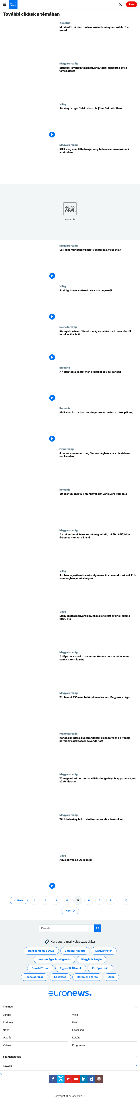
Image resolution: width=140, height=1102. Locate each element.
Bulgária (64, 367)
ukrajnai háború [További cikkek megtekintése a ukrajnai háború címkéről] (75, 950)
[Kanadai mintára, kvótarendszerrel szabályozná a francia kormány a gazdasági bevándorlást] (98, 752)
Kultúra (76, 1037)
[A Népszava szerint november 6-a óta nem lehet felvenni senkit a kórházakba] (98, 671)
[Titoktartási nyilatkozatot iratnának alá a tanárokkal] (98, 834)
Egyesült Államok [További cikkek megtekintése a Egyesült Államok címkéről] (71, 968)
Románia (64, 408)
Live (131, 4)
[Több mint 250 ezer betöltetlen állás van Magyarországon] (98, 712)
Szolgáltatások (12, 1056)
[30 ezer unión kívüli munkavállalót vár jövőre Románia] (98, 508)
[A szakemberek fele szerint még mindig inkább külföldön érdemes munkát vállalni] (98, 549)
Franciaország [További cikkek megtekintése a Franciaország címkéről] (35, 977)
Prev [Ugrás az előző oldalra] (20, 900)
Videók (7, 1045)
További (8, 1065)
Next (6, 1030)
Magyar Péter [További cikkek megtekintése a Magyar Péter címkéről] (103, 950)
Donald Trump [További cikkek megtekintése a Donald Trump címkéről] (40, 968)
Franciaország (68, 733)
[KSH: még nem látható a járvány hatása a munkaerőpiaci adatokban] (98, 164)
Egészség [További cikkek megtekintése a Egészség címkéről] (60, 977)
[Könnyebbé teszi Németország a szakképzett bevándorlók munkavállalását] (98, 346)
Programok (78, 1045)
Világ (62, 104)
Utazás (7, 1037)
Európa (7, 1014)
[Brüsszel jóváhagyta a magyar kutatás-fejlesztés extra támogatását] (98, 82)
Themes (8, 1006)
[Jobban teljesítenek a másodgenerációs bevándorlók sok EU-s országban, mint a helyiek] (98, 590)
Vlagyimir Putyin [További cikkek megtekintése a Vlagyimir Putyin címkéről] (91, 959)
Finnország (66, 448)
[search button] (97, 928)
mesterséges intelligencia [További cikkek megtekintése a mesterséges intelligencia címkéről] (54, 959)
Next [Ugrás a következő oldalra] (68, 910)
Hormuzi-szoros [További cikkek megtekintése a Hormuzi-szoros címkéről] (87, 977)
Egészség (78, 1030)
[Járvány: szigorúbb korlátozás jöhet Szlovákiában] (98, 123)
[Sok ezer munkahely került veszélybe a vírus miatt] (98, 264)
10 (126, 900)
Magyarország (68, 63)
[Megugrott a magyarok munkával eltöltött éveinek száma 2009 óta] (98, 630)
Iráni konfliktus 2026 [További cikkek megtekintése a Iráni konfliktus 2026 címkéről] (41, 950)
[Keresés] (70, 928)
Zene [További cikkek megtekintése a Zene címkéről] (111, 977)
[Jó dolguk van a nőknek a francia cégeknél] (98, 305)
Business (8, 1022)
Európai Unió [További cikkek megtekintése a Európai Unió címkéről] (100, 968)
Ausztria (64, 22)
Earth (75, 1022)
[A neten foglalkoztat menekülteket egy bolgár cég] (98, 386)
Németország (68, 326)
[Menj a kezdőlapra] (13, 4)
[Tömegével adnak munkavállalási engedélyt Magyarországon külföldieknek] (98, 793)
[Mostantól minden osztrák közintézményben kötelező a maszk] (98, 42)
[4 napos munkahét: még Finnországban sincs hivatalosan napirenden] (98, 468)
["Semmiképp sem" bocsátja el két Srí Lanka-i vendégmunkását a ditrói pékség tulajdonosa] (98, 427)
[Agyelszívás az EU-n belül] (98, 874)
